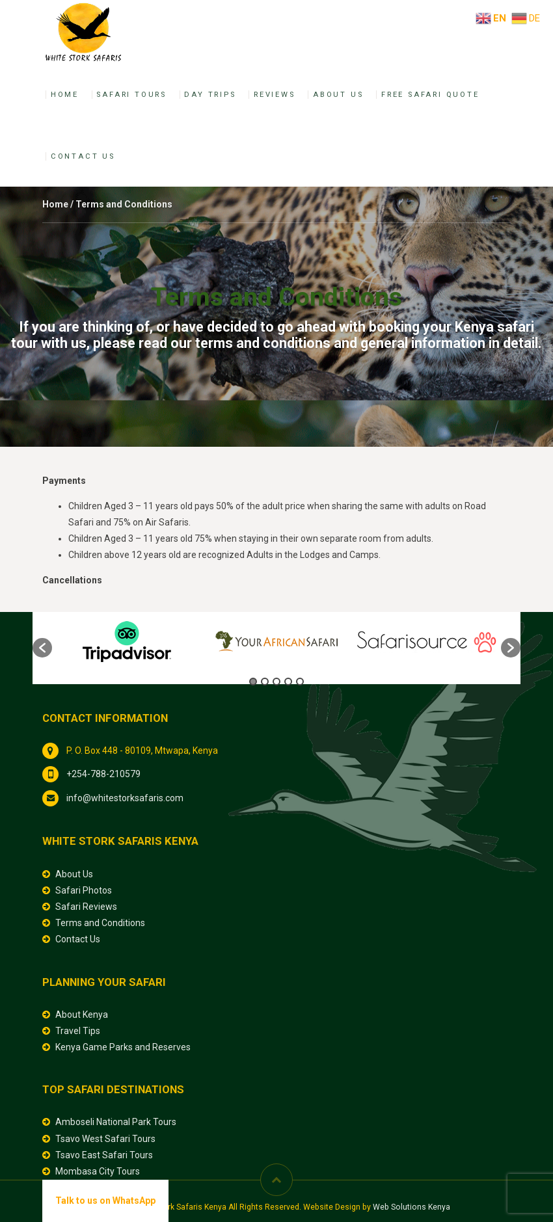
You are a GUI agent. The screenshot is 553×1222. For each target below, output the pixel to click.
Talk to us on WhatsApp (105, 1200)
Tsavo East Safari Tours (104, 1155)
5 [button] (300, 681)
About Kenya (81, 1014)
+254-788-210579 (103, 774)
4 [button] (288, 681)
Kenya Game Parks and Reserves (123, 1047)
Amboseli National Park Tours (115, 1122)
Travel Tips (77, 1031)
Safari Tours (131, 94)
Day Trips (210, 94)
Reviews (274, 94)
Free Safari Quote (430, 94)
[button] (42, 647)
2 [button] (265, 681)
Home (65, 94)
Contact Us (83, 156)
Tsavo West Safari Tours (105, 1139)
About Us (338, 94)
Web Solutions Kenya (411, 1207)
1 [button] (253, 681)
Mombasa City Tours (97, 1171)
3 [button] (276, 681)
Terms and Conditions (100, 923)
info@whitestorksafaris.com (124, 798)
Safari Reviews (86, 906)
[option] (126, 641)
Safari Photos (83, 890)
